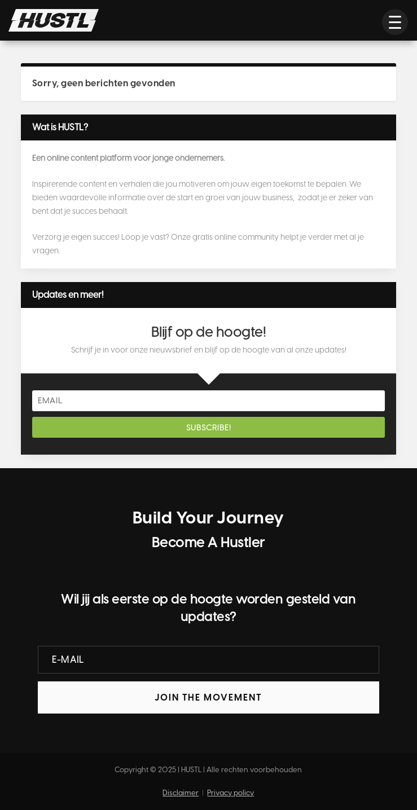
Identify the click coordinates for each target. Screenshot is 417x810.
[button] (395, 22)
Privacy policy (230, 793)
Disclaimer (181, 793)
